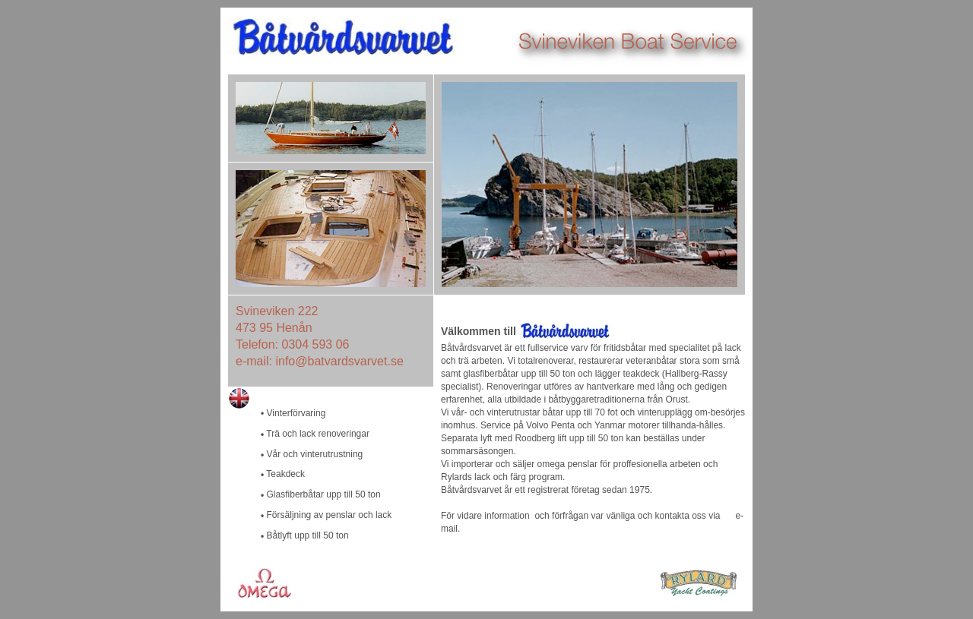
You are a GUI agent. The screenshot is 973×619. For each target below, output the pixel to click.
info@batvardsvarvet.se (339, 361)
